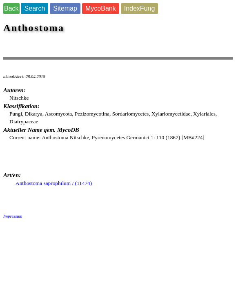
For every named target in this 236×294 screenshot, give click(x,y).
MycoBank (100, 8)
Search (34, 8)
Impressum (12, 216)
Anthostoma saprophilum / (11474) (54, 183)
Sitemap (65, 8)
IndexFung (139, 8)
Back (11, 8)
